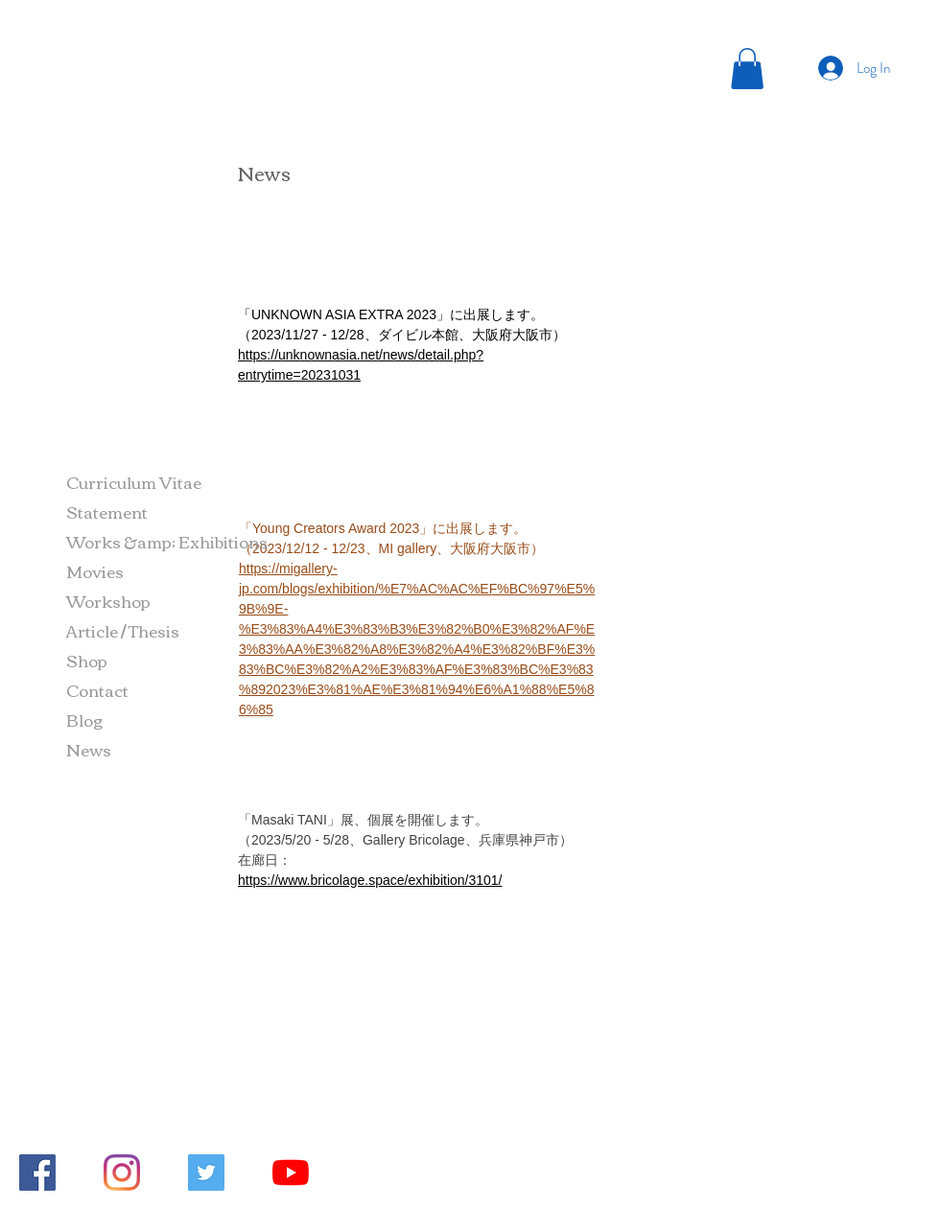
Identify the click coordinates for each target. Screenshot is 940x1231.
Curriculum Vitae (133, 482)
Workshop (108, 601)
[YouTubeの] (290, 1172)
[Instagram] (122, 1172)
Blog (84, 719)
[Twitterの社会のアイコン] (206, 1172)
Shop (86, 660)
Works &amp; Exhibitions (167, 541)
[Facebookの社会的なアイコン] (37, 1172)
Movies (95, 571)
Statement (107, 511)
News (88, 749)
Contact (97, 690)
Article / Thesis (122, 630)
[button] (747, 68)
